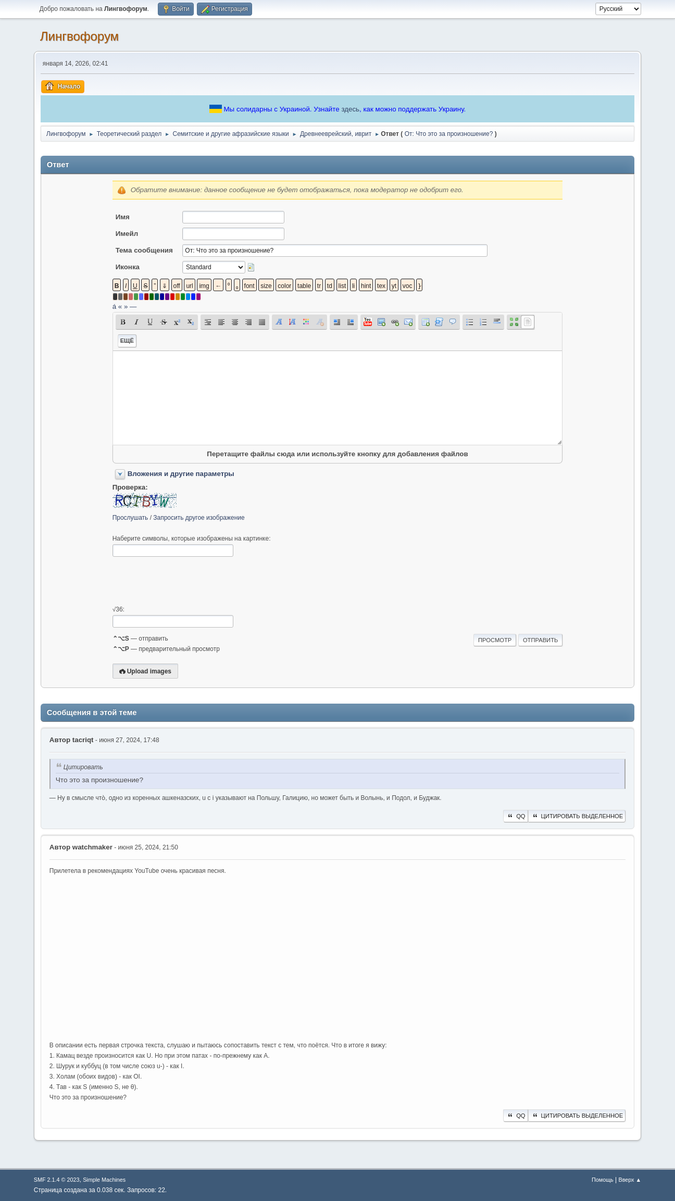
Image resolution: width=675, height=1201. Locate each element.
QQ (515, 816)
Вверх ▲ (629, 1180)
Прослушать (130, 517)
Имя (123, 217)
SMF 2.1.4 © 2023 (57, 1180)
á (114, 306)
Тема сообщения (144, 250)
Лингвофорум (79, 36)
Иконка (128, 267)
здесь (350, 109)
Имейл (127, 233)
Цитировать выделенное (577, 816)
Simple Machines (104, 1180)
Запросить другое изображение (198, 517)
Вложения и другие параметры (181, 474)
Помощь (603, 1180)
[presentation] (192, 581)
